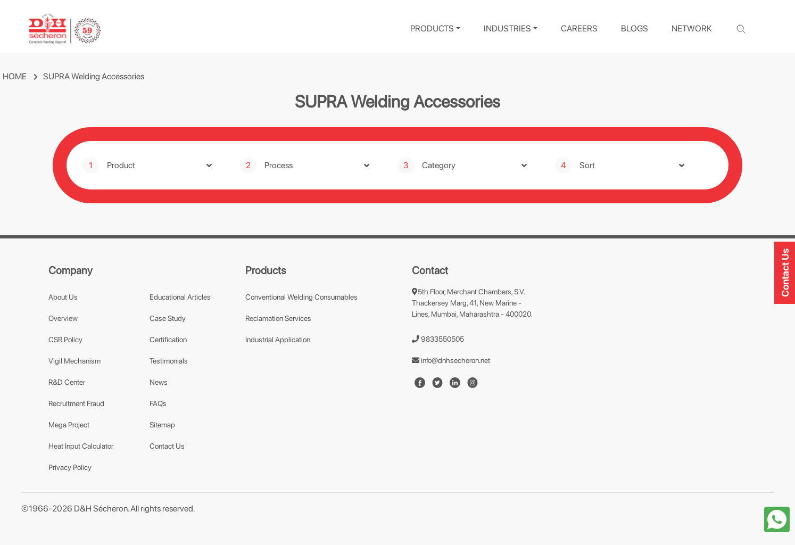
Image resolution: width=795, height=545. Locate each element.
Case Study (168, 318)
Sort (587, 165)
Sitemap (162, 424)
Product (121, 165)
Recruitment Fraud (76, 403)
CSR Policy (65, 339)
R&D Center (66, 382)
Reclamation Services (278, 318)
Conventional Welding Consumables (301, 297)
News (159, 382)
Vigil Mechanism (74, 361)
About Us (63, 297)
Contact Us (167, 446)
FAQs (158, 403)
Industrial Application (277, 339)
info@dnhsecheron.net (451, 360)
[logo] (65, 29)
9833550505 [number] (438, 339)
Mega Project (68, 424)
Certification (168, 339)
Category (439, 165)
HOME (15, 76)
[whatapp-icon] (777, 519)
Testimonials (169, 361)
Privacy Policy (70, 467)
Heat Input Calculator (80, 446)
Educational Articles (180, 297)
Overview (63, 318)
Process (278, 165)
